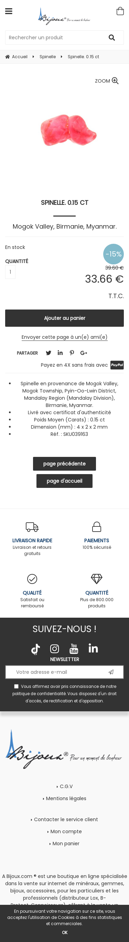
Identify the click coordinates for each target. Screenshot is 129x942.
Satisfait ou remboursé (32, 591)
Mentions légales (66, 798)
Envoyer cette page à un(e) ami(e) (65, 337)
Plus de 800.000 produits (97, 591)
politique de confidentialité (39, 694)
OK (64, 932)
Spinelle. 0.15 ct (64, 202)
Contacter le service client (66, 819)
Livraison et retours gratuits (32, 539)
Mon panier (66, 843)
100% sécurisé (97, 536)
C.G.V (66, 786)
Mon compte (66, 831)
